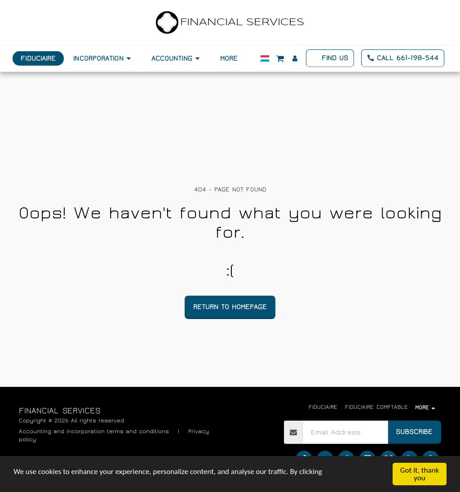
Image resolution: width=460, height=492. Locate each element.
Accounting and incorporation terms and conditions (94, 431)
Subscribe (414, 431)
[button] (103, 58)
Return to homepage (230, 306)
